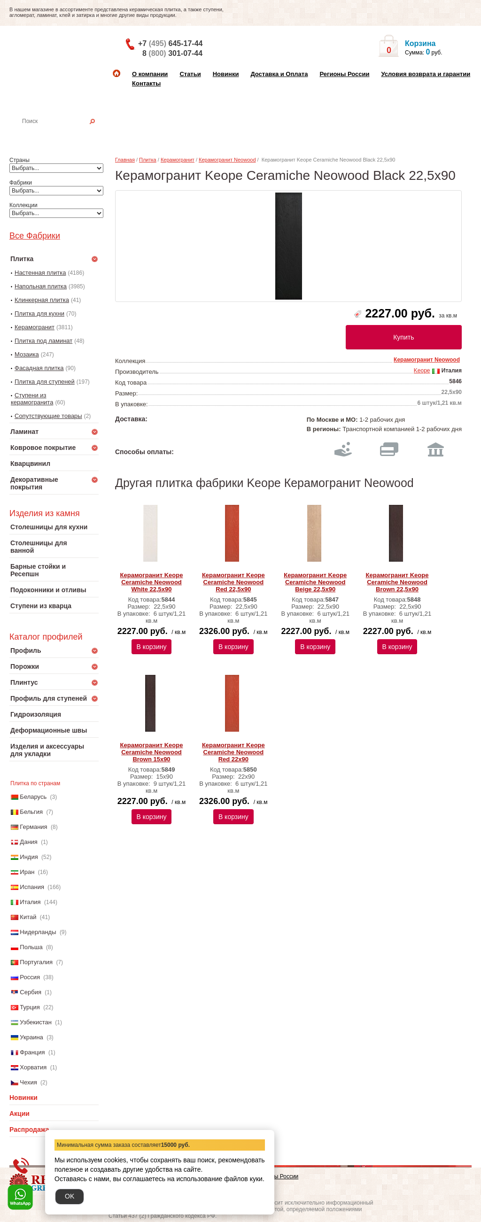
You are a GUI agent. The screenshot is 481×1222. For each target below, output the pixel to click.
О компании (150, 73)
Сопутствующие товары (48, 415)
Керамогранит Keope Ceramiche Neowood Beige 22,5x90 (315, 582)
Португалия (36, 962)
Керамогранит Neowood (227, 159)
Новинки (226, 73)
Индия (29, 856)
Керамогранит (34, 327)
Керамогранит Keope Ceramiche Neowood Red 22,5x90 (233, 582)
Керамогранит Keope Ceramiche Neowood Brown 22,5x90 (397, 582)
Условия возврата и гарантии (425, 73)
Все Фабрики (34, 235)
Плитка (147, 159)
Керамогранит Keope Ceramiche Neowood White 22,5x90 (151, 582)
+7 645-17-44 (170, 43)
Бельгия (31, 811)
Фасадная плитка (39, 367)
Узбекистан (36, 1022)
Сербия (30, 992)
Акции (19, 1113)
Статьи (190, 73)
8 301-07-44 (172, 53)
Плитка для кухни (39, 313)
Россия (30, 977)
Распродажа (29, 1129)
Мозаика (27, 354)
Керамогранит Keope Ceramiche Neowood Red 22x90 (233, 752)
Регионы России (344, 73)
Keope (422, 370)
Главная (125, 159)
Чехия (28, 1082)
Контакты (146, 83)
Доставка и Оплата (279, 73)
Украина (31, 1037)
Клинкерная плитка (42, 299)
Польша (31, 947)
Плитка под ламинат (43, 340)
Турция (30, 1007)
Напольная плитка (41, 286)
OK (69, 1196)
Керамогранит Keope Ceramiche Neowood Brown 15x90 (151, 752)
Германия (33, 826)
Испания (32, 886)
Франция (32, 1052)
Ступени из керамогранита (32, 399)
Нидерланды (38, 932)
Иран (27, 871)
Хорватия (33, 1067)
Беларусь (33, 796)
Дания (29, 841)
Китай (28, 916)
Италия (30, 901)
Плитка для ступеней (45, 381)
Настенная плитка (64, 134)
